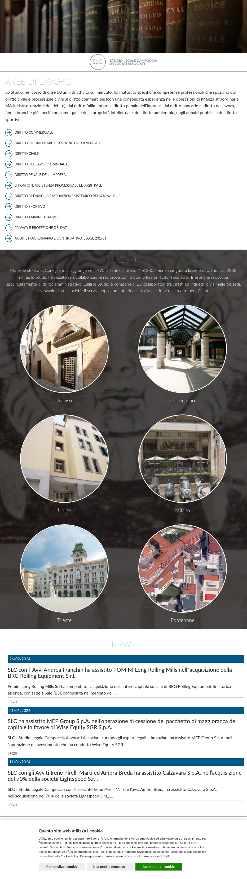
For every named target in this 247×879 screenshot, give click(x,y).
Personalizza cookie (62, 867)
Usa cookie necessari (109, 867)
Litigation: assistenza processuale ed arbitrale (58, 185)
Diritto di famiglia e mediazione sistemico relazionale (65, 196)
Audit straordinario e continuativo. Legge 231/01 (60, 238)
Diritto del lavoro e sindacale (43, 164)
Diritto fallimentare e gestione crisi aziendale (58, 143)
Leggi (12, 702)
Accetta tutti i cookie (159, 867)
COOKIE (165, 856)
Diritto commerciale (34, 132)
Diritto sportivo (30, 206)
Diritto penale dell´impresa (40, 175)
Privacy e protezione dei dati (41, 228)
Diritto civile (27, 153)
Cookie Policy (69, 856)
